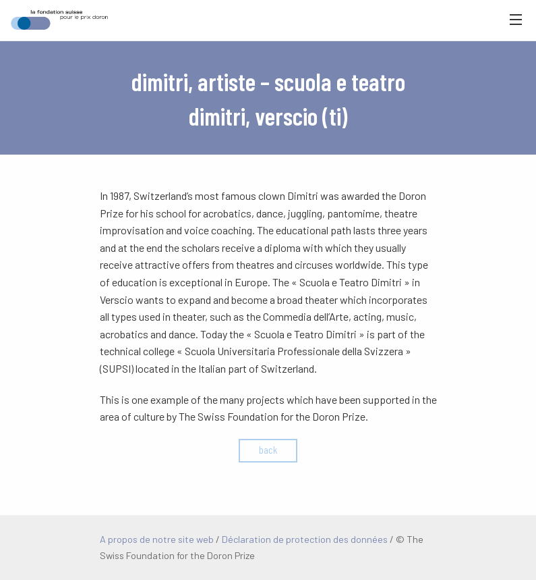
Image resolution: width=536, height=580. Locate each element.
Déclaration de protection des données (305, 539)
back (268, 449)
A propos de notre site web (157, 539)
